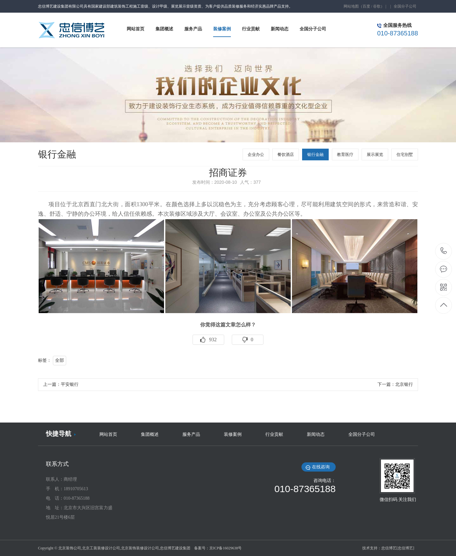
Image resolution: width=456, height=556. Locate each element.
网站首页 (108, 434)
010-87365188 (443, 251)
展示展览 (375, 154)
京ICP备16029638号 (225, 548)
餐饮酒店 (285, 154)
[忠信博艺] (405, 548)
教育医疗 (345, 154)
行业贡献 (274, 434)
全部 (59, 360)
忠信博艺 (388, 548)
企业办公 (256, 154)
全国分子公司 (405, 6)
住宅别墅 (404, 154)
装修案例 (233, 434)
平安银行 (70, 384)
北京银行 (404, 384)
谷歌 (377, 6)
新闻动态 (316, 434)
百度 (366, 6)
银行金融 (315, 154)
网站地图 (351, 6)
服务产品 (191, 434)
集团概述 (150, 434)
